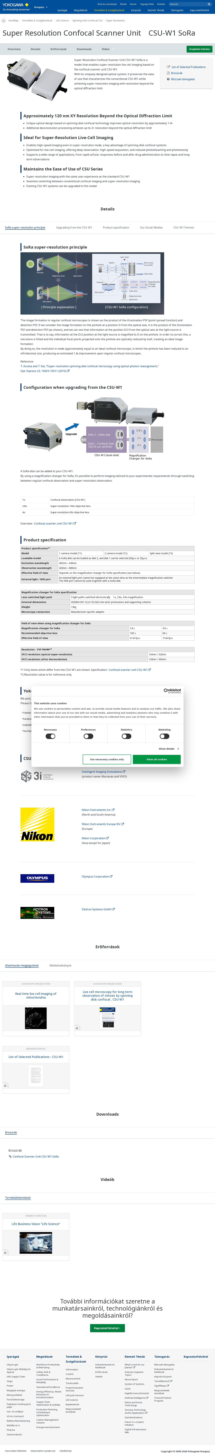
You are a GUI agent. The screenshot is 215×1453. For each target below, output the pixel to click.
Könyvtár (136, 10)
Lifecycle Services (75, 1395)
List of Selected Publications (189, 67)
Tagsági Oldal (147, 4)
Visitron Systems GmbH (98, 909)
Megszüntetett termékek (73, 1410)
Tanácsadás (72, 1383)
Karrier (133, 4)
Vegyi (10, 1381)
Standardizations (133, 1417)
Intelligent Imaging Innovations (103, 772)
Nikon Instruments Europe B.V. (103, 824)
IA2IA (127, 1388)
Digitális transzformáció (137, 1393)
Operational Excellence (48, 1387)
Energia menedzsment (48, 1427)
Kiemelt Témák (156, 10)
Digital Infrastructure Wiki (135, 1431)
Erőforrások (101, 1372)
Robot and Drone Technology (133, 1404)
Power (10, 1385)
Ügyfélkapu (160, 1385)
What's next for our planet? (135, 1366)
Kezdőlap (13, 20)
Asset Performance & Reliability (47, 1381)
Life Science (62, 20)
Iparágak (62, 10)
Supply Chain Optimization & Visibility (48, 1403)
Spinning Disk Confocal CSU (88, 20)
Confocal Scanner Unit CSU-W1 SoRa (36, 1156)
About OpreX (131, 1379)
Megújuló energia (16, 1390)
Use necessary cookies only (107, 759)
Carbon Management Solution (47, 1421)
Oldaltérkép (65, 1450)
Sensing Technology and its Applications (135, 1411)
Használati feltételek (15, 1450)
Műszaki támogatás (183, 79)
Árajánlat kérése (199, 49)
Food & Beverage (16, 1399)
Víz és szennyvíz (15, 1416)
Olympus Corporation (97, 876)
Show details (167, 748)
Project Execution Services (74, 1389)
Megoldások (80, 10)
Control (69, 1374)
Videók (98, 1376)
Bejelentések (72, 1404)
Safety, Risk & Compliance (43, 1373)
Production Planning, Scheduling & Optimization (47, 1412)
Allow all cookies (157, 759)
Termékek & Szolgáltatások (109, 10)
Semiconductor (14, 1434)
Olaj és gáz (12, 1364)
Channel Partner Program (162, 1399)
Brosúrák (177, 73)
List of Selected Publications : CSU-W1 (35, 1057)
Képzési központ (163, 1376)
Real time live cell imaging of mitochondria (35, 996)
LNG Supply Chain (16, 1376)
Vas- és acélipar (15, 1411)
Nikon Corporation (95, 838)
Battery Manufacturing (18, 1420)
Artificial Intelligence (135, 1397)
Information (72, 1369)
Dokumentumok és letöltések (105, 1366)
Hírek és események (107, 4)
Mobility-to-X (13, 1425)
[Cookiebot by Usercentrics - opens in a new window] (166, 691)
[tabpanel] (36, 79)
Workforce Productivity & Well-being (48, 1366)
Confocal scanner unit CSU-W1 (55, 523)
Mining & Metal (14, 1394)
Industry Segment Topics (134, 1373)
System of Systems (134, 1383)
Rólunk (123, 4)
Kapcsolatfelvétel (199, 10)
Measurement (73, 1378)
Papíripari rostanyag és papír (19, 1405)
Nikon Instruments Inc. (98, 810)
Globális (161, 4)
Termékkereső (162, 1381)
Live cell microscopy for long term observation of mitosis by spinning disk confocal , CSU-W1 (107, 995)
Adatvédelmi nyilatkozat (43, 1450)
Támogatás (177, 10)
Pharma (11, 1429)
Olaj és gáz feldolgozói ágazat (18, 1371)
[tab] (25, 228)
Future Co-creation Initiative (134, 1423)
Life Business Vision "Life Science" (36, 1224)
